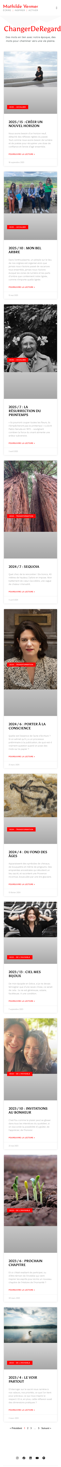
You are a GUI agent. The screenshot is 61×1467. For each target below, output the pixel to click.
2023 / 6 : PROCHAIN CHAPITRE (25, 1263)
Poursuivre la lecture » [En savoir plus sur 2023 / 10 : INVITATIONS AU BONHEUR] (22, 1138)
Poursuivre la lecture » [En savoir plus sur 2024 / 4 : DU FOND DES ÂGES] (22, 884)
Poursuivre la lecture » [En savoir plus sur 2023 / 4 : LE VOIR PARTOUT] (22, 1410)
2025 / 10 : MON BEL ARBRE (25, 250)
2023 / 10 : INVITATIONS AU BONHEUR (28, 1110)
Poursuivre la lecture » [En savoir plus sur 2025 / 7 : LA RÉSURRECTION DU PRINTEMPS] (22, 443)
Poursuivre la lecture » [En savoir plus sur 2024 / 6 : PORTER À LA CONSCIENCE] (22, 756)
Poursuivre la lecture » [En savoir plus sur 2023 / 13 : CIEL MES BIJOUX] (22, 1001)
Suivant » (46, 1428)
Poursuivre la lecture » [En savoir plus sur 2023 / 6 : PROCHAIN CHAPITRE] (22, 1290)
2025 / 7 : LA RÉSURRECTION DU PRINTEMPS (25, 411)
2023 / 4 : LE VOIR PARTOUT (23, 1380)
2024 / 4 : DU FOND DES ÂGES (28, 854)
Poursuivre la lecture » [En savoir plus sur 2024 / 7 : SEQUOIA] (22, 592)
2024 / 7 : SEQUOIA (24, 567)
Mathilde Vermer (20, 6)
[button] (56, 8)
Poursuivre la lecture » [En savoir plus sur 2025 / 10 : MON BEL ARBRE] (22, 287)
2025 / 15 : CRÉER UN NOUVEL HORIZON (25, 124)
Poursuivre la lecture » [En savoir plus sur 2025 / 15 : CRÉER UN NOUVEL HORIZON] (22, 154)
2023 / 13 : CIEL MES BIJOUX (25, 974)
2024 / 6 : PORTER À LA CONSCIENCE (27, 726)
